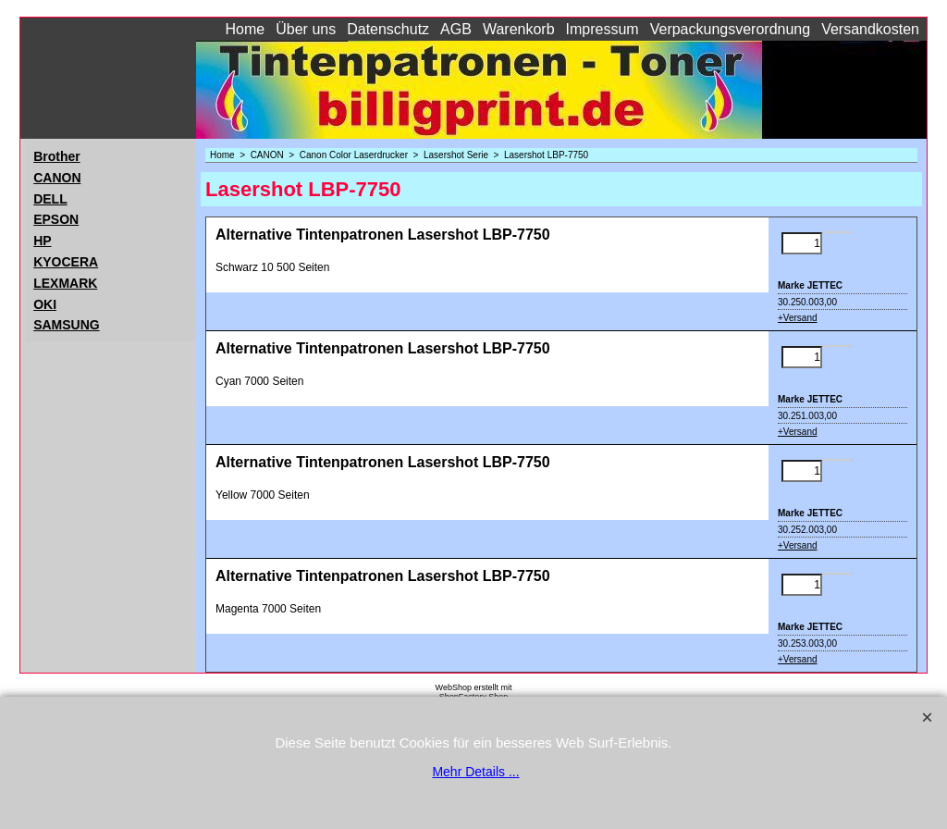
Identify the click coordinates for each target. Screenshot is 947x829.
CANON (56, 177)
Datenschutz (388, 29)
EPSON (56, 219)
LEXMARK (65, 283)
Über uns (306, 29)
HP (42, 240)
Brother (56, 156)
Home (245, 29)
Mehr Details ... (475, 771)
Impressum (602, 29)
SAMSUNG (66, 324)
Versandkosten (870, 29)
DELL (50, 199)
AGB (456, 29)
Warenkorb (519, 29)
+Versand (798, 318)
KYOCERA (65, 261)
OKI (44, 304)
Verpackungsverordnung (730, 29)
